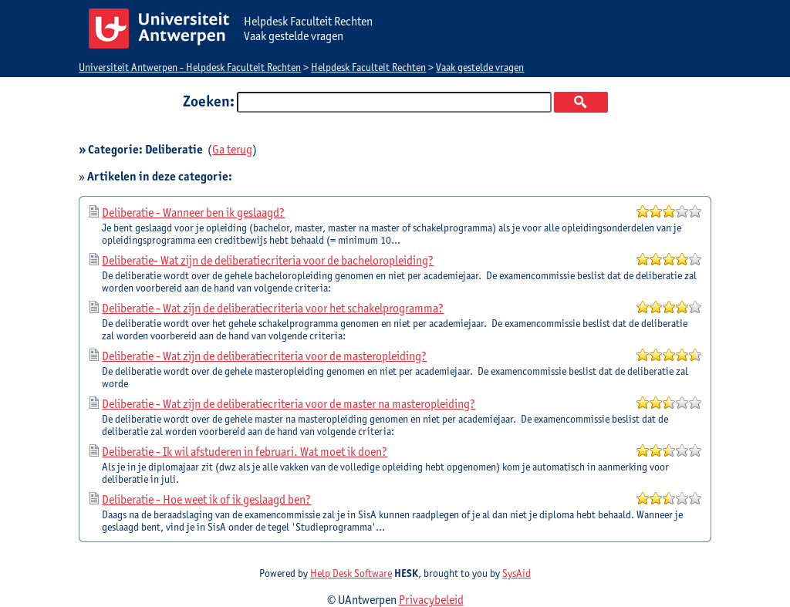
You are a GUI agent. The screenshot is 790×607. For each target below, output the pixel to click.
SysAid (516, 573)
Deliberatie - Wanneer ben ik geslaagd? (193, 212)
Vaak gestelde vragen (480, 67)
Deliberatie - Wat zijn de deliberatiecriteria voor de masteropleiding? (264, 356)
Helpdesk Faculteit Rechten (368, 67)
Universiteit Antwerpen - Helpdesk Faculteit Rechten (190, 67)
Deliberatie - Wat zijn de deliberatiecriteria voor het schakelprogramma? (273, 308)
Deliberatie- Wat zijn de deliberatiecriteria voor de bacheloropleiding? (268, 260)
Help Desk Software (351, 573)
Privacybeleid (431, 599)
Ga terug (232, 149)
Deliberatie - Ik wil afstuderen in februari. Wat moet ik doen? (244, 451)
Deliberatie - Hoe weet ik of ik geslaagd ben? (206, 499)
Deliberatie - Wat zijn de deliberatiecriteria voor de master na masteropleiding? (288, 403)
